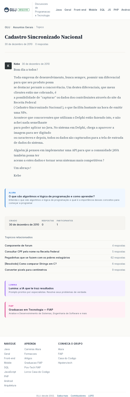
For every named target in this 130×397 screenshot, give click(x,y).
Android (8, 381)
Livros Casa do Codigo (37, 372)
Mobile (93, 9)
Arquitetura (10, 385)
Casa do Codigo (67, 358)
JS (109, 9)
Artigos (28, 358)
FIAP (60, 353)
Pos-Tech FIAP (32, 367)
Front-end (9, 358)
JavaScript (10, 372)
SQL (102, 9)
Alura (61, 349)
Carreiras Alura (32, 349)
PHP (116, 9)
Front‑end (80, 9)
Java (59, 9)
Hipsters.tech (65, 362)
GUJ (7, 27)
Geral (67, 9)
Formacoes (30, 353)
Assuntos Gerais (23, 27)
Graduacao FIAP (33, 362)
